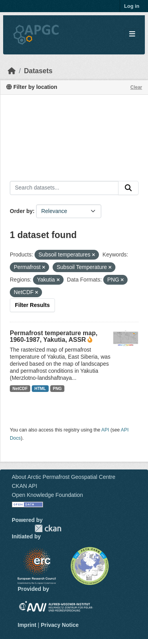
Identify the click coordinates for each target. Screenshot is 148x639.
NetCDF (20, 388)
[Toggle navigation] (132, 34)
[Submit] (128, 188)
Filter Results (32, 305)
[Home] (12, 71)
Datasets (38, 71)
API (105, 430)
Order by (21, 211)
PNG (57, 388)
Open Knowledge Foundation (47, 495)
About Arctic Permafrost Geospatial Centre (63, 477)
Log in (131, 6)
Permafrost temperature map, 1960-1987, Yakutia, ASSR (53, 336)
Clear (136, 87)
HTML (40, 388)
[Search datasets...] (64, 188)
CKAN (48, 528)
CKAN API (24, 486)
